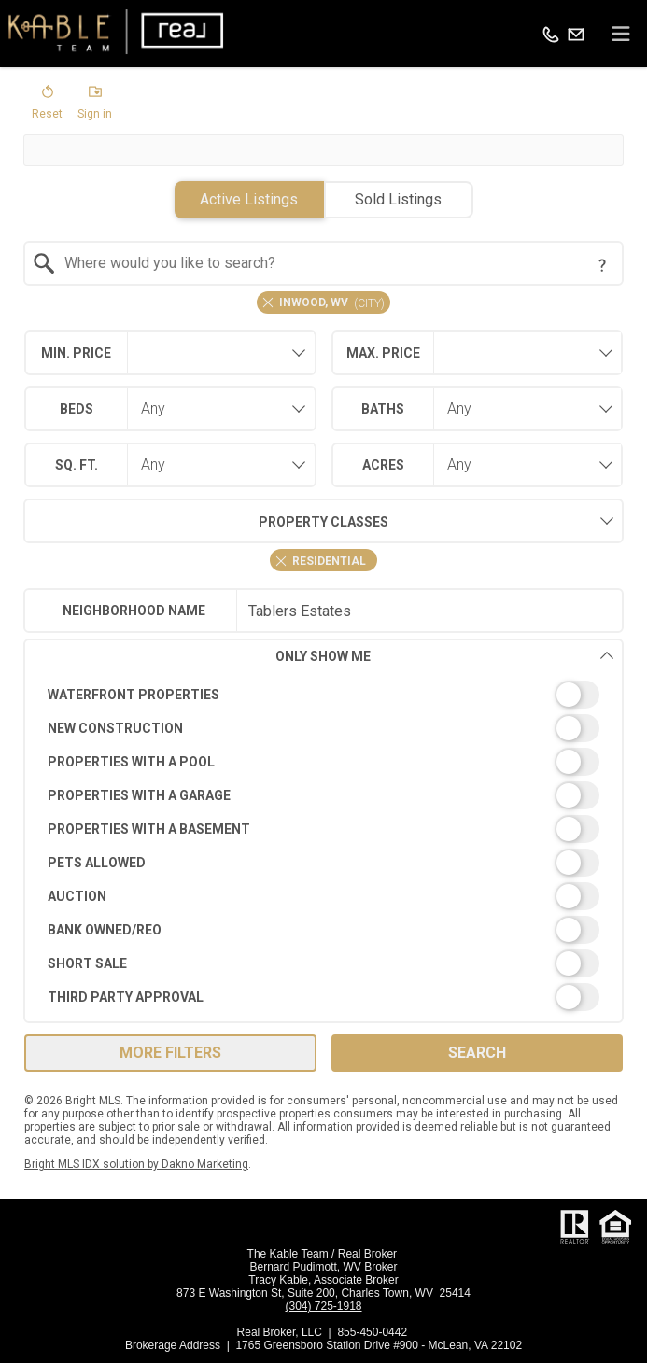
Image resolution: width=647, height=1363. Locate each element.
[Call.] (551, 33)
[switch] (324, 694)
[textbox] (335, 263)
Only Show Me (444, 656)
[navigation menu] (621, 34)
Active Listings (249, 199)
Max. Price (383, 352)
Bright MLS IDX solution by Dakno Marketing (136, 1164)
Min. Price (76, 352)
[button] (47, 106)
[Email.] (576, 33)
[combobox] (324, 263)
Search (477, 1052)
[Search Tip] (602, 265)
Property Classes (205, 520)
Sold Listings (398, 199)
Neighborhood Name (134, 610)
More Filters (170, 1052)
